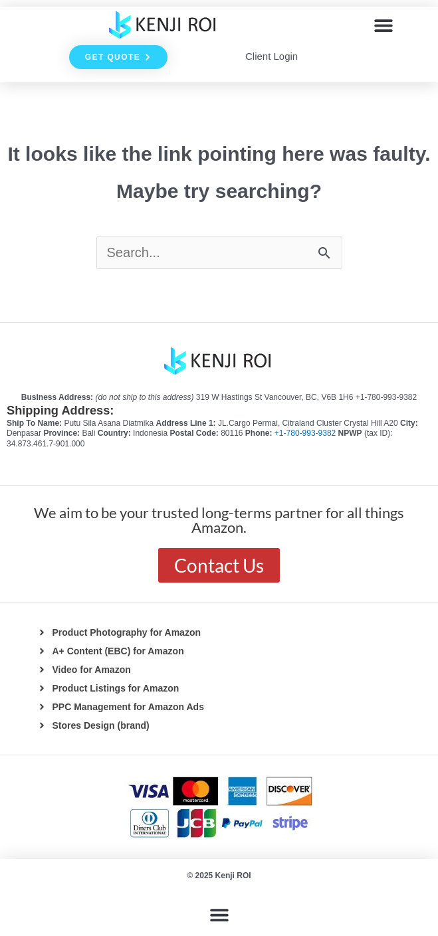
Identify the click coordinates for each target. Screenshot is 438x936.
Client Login (271, 56)
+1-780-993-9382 (306, 433)
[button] (383, 25)
